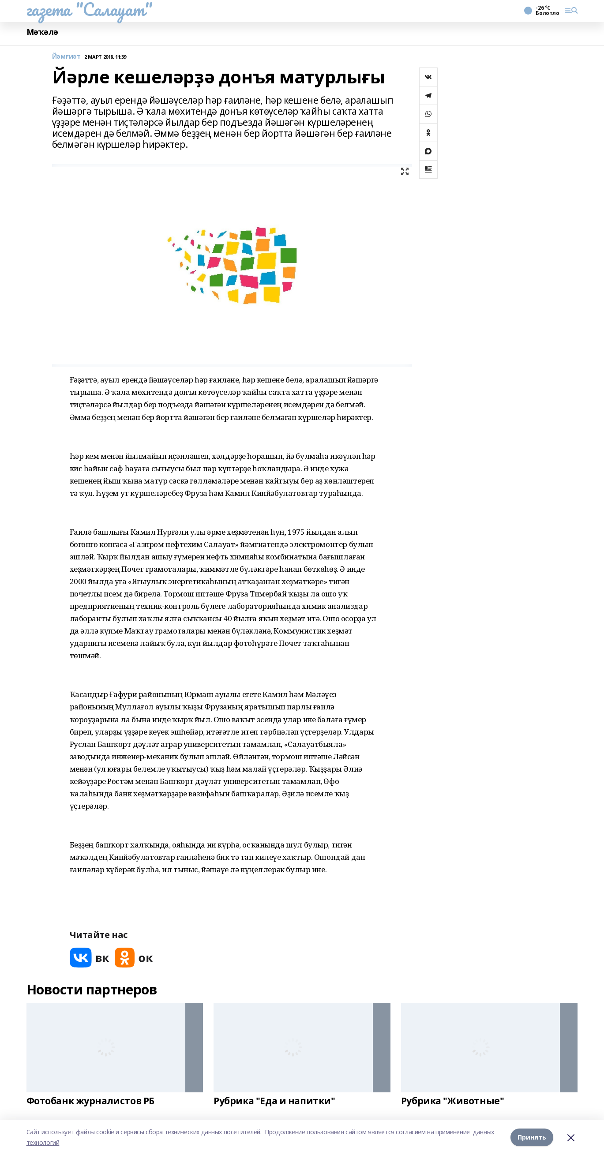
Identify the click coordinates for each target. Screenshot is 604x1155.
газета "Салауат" (89, 9)
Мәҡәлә (42, 32)
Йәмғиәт (66, 56)
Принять (532, 1137)
